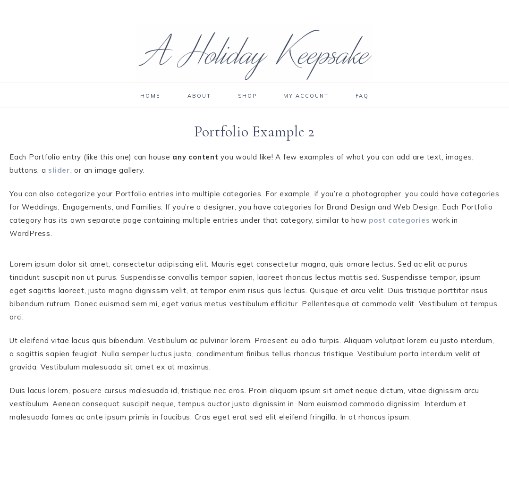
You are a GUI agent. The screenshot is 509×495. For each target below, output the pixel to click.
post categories (399, 220)
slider (59, 170)
